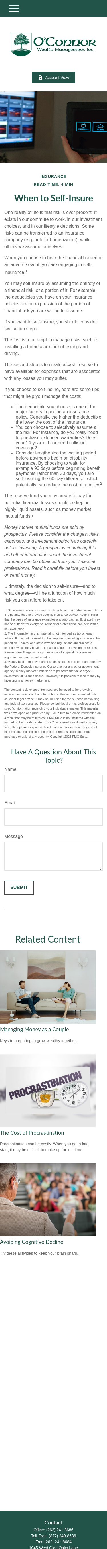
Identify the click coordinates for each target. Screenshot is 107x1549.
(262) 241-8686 (60, 1530)
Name (10, 769)
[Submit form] (19, 888)
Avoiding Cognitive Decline (31, 1242)
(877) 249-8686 (62, 1536)
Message (13, 836)
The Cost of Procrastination (32, 1133)
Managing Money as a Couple (34, 1029)
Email (10, 802)
